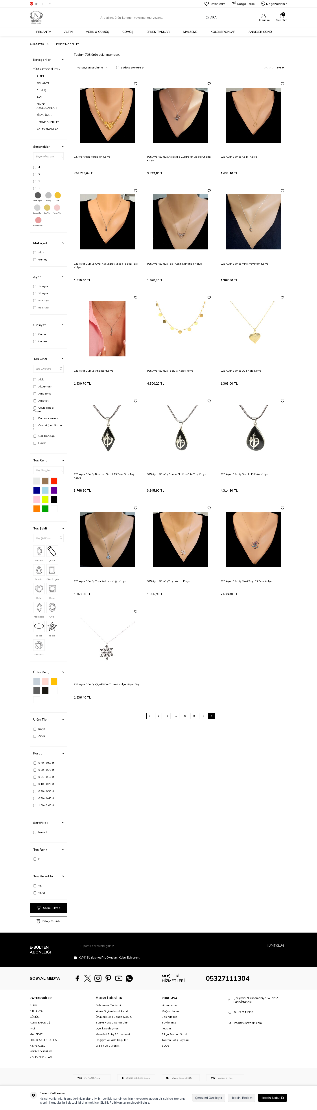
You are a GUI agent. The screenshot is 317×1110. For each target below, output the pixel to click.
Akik (38, 379)
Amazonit (42, 393)
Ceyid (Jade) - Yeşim (44, 409)
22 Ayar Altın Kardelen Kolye (92, 156)
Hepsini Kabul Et (272, 1098)
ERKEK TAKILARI (158, 32)
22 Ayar (40, 293)
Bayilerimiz (169, 1022)
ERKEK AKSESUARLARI (47, 106)
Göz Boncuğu (44, 436)
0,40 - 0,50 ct (43, 763)
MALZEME (190, 32)
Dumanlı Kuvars (45, 418)
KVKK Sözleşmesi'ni (92, 957)
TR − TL (40, 4)
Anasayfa (37, 44)
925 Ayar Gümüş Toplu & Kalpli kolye (170, 370)
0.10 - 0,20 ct (43, 784)
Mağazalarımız (274, 4)
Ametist (40, 400)
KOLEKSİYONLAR (223, 32)
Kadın (39, 334)
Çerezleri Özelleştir (208, 1098)
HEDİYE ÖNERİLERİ (48, 122)
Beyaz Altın (37, 209)
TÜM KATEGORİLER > (46, 69)
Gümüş (48, 197)
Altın (38, 252)
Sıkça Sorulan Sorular (175, 1034)
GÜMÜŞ (127, 32)
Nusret (40, 832)
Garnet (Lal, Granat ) (48, 427)
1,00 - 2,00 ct (43, 805)
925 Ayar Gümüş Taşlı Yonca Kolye (168, 581)
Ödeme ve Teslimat (108, 1005)
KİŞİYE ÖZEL (44, 114)
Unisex (40, 341)
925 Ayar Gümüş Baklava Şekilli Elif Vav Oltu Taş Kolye (104, 475)
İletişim (166, 1028)
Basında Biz (169, 1016)
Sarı (57, 197)
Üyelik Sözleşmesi (107, 1028)
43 (185, 716)
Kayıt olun (275, 946)
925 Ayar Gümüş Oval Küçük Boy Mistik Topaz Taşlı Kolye (106, 265)
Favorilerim (215, 4)
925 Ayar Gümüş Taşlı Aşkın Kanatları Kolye (174, 263)
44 (194, 716)
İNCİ (39, 97)
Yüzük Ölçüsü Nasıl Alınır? (112, 1011)
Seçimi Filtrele (48, 908)
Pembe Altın (57, 209)
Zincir (39, 736)
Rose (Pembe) (38, 222)
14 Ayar (40, 286)
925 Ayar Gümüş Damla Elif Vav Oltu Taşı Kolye (176, 474)
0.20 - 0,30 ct (43, 791)
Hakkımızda (169, 1005)
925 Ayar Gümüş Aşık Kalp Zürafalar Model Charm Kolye (179, 158)
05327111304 (227, 978)
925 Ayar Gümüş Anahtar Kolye (93, 370)
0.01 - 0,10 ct (43, 777)
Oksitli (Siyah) (37, 197)
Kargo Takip (243, 4)
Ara (211, 18)
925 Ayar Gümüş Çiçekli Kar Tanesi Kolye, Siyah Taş (106, 684)
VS (37, 885)
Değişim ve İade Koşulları (112, 1040)
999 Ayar (41, 307)
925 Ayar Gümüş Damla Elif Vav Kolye (244, 474)
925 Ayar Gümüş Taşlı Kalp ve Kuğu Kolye (100, 581)
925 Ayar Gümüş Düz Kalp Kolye (241, 370)
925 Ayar (41, 300)
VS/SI (39, 892)
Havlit (39, 443)
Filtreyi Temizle (48, 921)
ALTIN (68, 32)
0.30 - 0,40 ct (43, 798)
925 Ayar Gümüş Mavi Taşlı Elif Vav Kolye (246, 581)
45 (202, 716)
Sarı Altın (47, 209)
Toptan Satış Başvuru (175, 1040)
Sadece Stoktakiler (130, 67)
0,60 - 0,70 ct (43, 770)
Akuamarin (42, 386)
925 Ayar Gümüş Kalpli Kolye (239, 156)
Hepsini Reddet (241, 1098)
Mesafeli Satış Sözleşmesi (113, 1034)
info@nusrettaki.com (248, 1023)
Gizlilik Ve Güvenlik (107, 1045)
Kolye (39, 729)
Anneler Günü (260, 32)
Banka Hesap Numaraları (112, 1022)
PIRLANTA (43, 32)
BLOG (165, 1045)
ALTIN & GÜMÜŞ (97, 32)
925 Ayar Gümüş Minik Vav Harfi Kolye (244, 263)
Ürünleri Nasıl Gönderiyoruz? (114, 1016)
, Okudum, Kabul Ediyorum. (107, 957)
